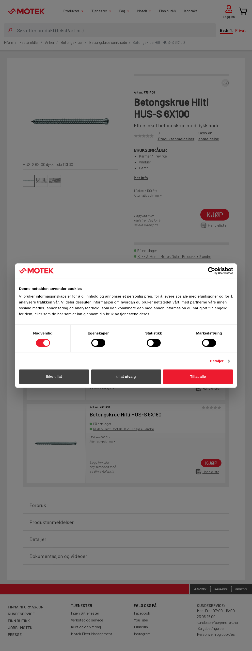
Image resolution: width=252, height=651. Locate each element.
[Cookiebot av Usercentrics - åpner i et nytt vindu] (211, 270)
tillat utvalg (126, 376)
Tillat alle (198, 376)
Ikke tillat (54, 376)
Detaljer (217, 361)
